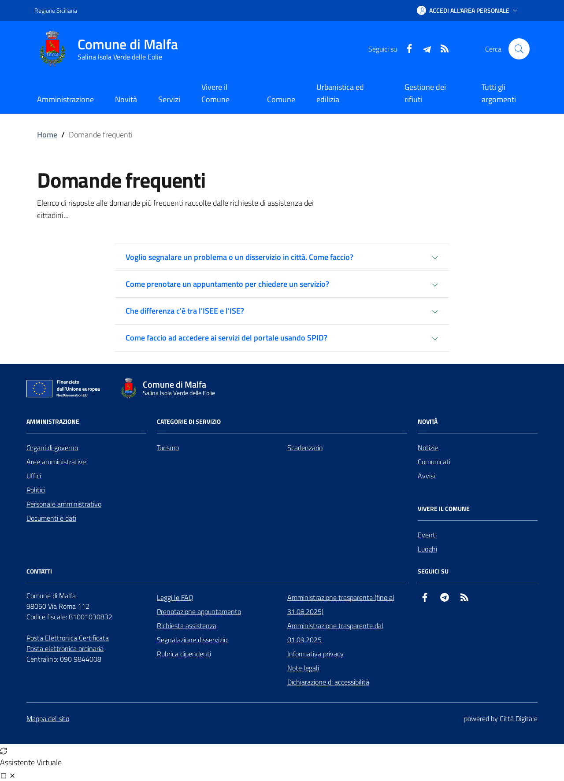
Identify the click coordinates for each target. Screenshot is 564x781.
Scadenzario (305, 447)
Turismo (168, 447)
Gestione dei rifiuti (425, 93)
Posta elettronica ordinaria (65, 648)
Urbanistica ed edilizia (340, 93)
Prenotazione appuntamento (199, 611)
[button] (468, 10)
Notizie (428, 447)
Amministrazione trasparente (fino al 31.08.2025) (340, 604)
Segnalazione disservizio (192, 639)
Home (47, 135)
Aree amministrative (56, 461)
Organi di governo (52, 447)
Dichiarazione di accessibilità (328, 682)
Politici (35, 490)
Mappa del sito (47, 718)
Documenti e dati (51, 518)
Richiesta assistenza (186, 625)
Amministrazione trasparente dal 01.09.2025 (335, 632)
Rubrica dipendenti (184, 653)
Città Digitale (519, 718)
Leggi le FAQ (175, 597)
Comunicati (434, 461)
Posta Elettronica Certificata (67, 638)
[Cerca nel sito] (519, 48)
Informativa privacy (315, 653)
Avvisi (426, 475)
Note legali (303, 668)
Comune (281, 99)
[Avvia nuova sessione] (3, 750)
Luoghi (427, 549)
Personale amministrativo (63, 504)
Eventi (427, 534)
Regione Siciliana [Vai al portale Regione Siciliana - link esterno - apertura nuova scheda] (55, 10)
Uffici (33, 475)
